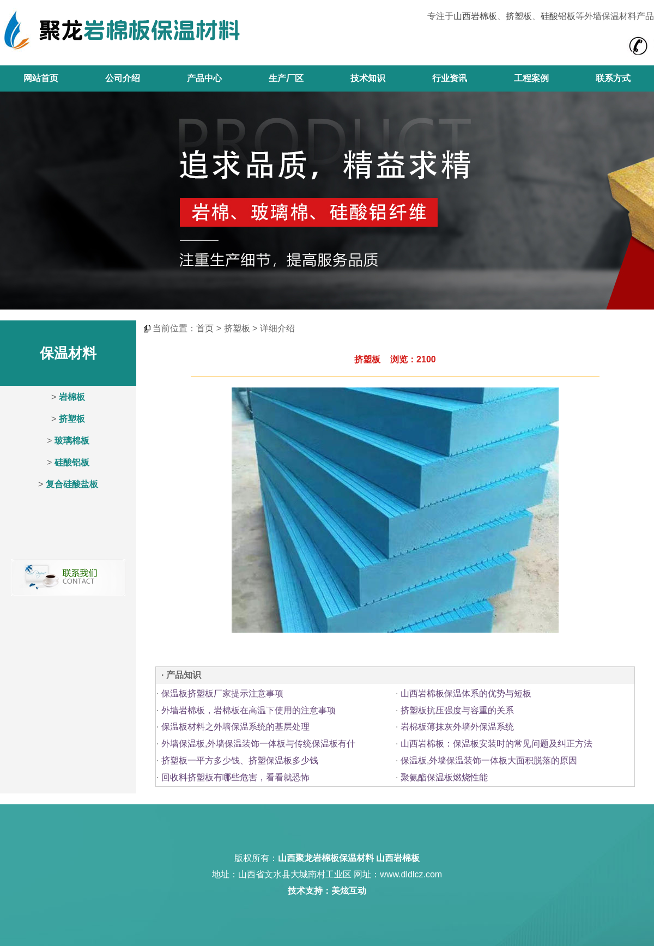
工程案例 (531, 78)
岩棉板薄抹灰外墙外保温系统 (457, 726)
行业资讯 (449, 78)
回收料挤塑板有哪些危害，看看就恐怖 (235, 777)
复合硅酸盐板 (72, 484)
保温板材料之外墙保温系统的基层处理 (235, 726)
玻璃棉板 (72, 440)
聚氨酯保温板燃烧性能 (444, 777)
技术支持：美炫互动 (327, 890)
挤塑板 (519, 16)
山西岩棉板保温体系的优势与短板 (466, 693)
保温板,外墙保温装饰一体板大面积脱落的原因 (489, 760)
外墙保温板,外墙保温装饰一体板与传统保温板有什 (258, 743)
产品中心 (204, 78)
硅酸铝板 (558, 16)
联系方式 (613, 78)
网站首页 (40, 78)
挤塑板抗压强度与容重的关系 (457, 710)
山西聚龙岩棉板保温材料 (326, 858)
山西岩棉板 (475, 16)
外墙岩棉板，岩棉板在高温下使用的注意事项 (248, 710)
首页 (205, 328)
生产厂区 (286, 78)
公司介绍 (122, 78)
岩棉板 (72, 397)
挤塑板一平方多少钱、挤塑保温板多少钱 (239, 760)
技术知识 (367, 78)
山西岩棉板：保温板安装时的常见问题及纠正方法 (496, 743)
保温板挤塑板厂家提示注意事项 (222, 693)
